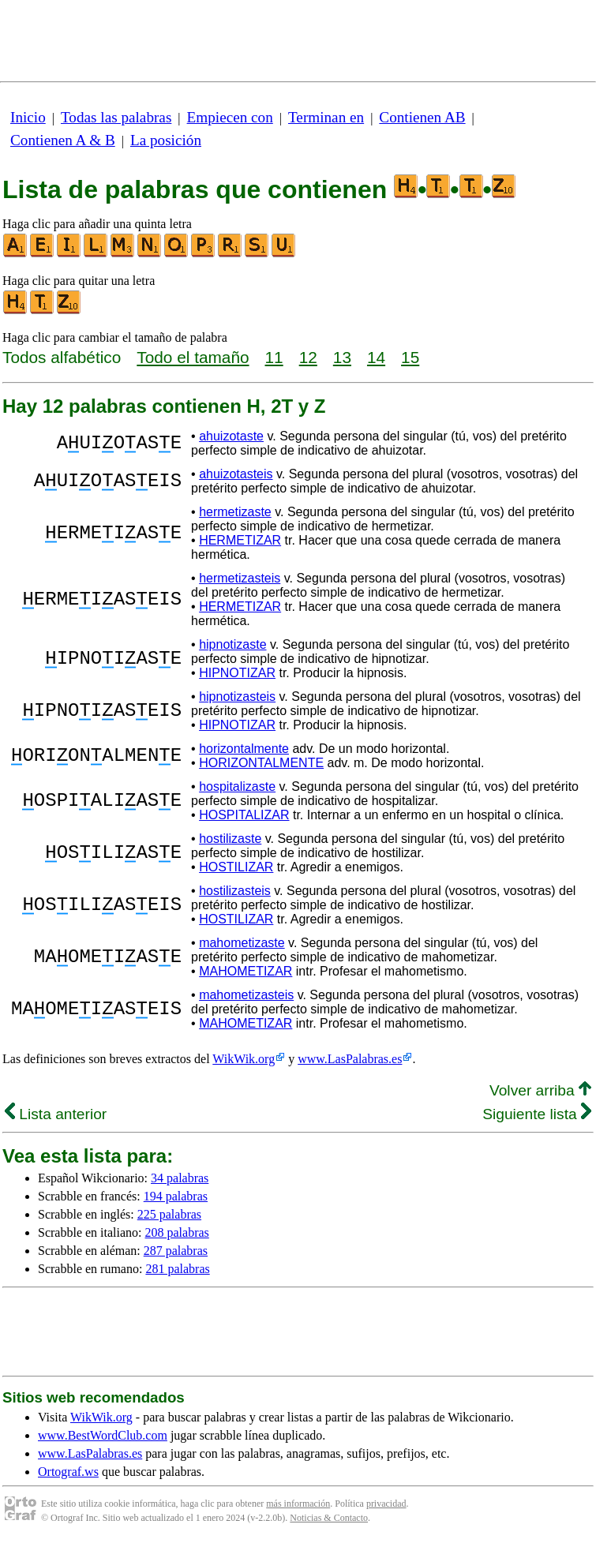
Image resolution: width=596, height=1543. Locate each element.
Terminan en (326, 117)
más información (298, 1503)
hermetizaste (235, 512)
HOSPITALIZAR (244, 815)
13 (342, 357)
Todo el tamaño (193, 357)
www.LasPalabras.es (350, 1058)
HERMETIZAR (240, 540)
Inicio (28, 117)
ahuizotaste (231, 436)
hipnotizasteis (237, 696)
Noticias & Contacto (329, 1517)
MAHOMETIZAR (245, 971)
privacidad (386, 1503)
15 (410, 357)
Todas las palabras (116, 117)
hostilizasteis (235, 890)
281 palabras (177, 1268)
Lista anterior (56, 1114)
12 (308, 357)
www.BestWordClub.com (102, 1435)
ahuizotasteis (235, 474)
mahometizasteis (246, 995)
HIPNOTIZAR (237, 673)
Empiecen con (230, 117)
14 (376, 357)
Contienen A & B (62, 140)
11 (274, 357)
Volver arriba (540, 1090)
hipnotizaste (232, 644)
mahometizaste (242, 942)
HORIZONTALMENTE (261, 763)
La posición (165, 140)
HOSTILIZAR (236, 867)
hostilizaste (230, 838)
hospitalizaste (237, 786)
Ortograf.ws (68, 1471)
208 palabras (177, 1232)
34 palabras (179, 1178)
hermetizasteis (239, 578)
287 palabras (176, 1250)
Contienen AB (422, 117)
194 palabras (176, 1196)
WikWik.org (243, 1058)
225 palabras (169, 1214)
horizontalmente (244, 748)
